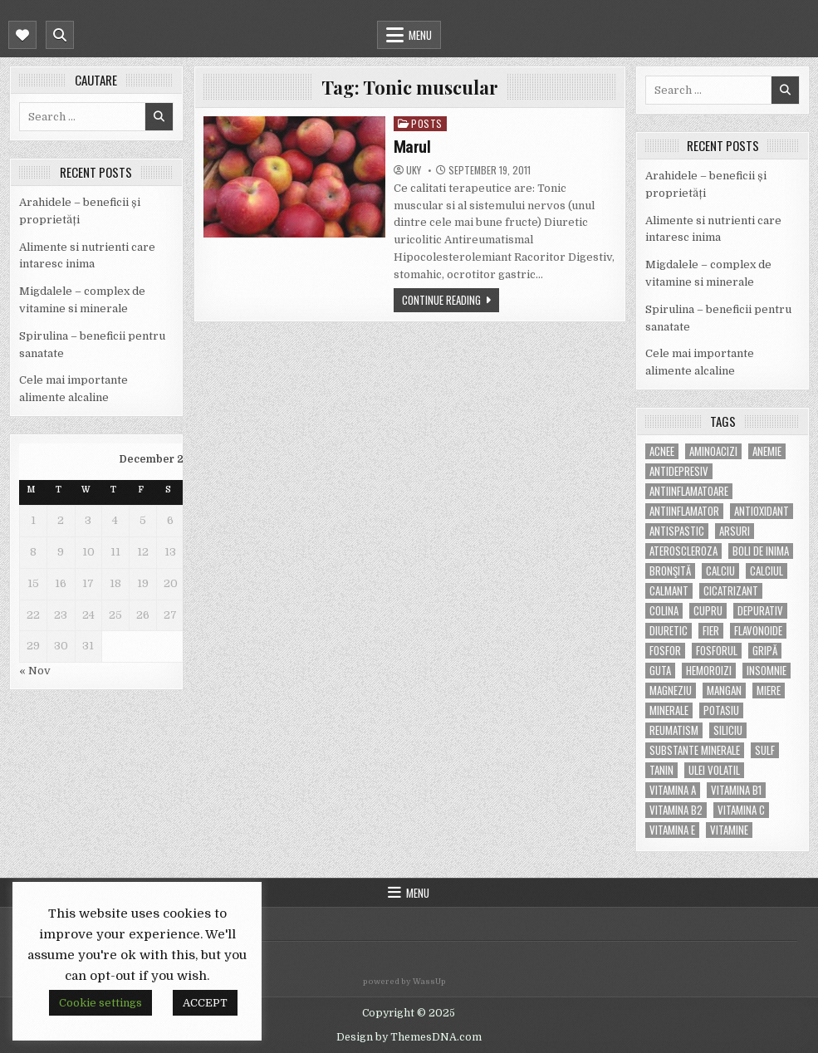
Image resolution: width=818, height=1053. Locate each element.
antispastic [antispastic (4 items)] (676, 531)
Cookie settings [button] (100, 1003)
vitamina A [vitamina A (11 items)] (672, 790)
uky (413, 170)
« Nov (35, 670)
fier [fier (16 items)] (711, 631)
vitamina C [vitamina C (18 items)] (741, 810)
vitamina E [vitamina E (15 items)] (672, 830)
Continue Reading (441, 299)
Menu (420, 35)
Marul (412, 147)
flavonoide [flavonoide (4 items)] (758, 631)
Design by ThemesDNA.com (409, 1037)
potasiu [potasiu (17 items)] (721, 710)
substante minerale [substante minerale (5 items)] (694, 750)
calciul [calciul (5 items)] (766, 571)
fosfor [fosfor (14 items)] (665, 651)
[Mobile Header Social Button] (22, 35)
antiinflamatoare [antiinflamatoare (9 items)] (688, 491)
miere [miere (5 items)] (769, 690)
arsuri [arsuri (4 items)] (734, 531)
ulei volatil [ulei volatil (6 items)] (714, 770)
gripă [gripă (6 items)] (764, 651)
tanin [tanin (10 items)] (661, 770)
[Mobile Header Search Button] (60, 35)
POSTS (427, 123)
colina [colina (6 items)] (663, 611)
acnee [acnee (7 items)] (661, 451)
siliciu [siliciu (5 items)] (727, 730)
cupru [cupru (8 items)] (707, 611)
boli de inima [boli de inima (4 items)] (760, 551)
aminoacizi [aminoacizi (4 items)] (713, 451)
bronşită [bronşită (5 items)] (670, 571)
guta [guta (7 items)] (660, 670)
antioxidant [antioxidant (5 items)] (761, 511)
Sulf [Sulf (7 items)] (765, 750)
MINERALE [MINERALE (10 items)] (668, 710)
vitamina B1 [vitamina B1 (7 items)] (736, 790)
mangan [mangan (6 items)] (724, 690)
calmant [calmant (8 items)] (668, 591)
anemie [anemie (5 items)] (766, 451)
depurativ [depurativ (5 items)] (760, 611)
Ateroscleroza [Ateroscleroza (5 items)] (683, 551)
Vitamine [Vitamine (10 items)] (729, 830)
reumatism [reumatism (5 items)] (673, 730)
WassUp (429, 981)
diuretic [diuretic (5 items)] (668, 631)
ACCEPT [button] (205, 1003)
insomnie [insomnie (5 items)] (766, 670)
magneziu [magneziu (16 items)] (670, 690)
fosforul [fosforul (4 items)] (716, 651)
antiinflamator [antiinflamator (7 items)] (684, 511)
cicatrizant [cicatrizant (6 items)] (730, 591)
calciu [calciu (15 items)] (720, 571)
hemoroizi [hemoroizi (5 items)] (709, 670)
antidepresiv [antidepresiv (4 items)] (678, 471)
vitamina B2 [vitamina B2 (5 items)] (676, 810)
